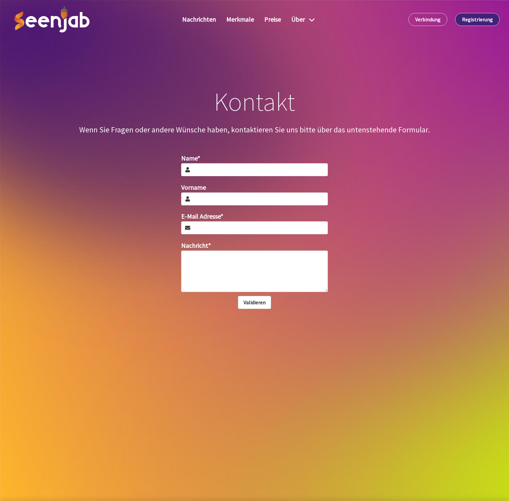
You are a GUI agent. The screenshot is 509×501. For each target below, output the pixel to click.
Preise (272, 19)
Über (298, 19)
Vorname (193, 187)
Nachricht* (196, 245)
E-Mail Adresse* (202, 216)
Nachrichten (199, 19)
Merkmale (240, 19)
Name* (190, 158)
